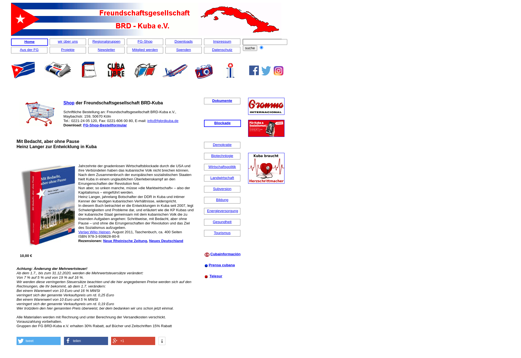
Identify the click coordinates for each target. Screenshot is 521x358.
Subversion (222, 189)
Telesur (216, 276)
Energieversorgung (222, 211)
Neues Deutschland (166, 241)
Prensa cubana (222, 265)
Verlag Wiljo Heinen (94, 232)
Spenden (183, 50)
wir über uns (68, 41)
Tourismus (222, 233)
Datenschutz (222, 50)
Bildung (222, 200)
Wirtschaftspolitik (222, 167)
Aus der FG (29, 50)
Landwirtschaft (222, 178)
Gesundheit (222, 222)
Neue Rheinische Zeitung (125, 241)
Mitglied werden (145, 50)
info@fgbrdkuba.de (163, 121)
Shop (68, 103)
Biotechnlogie (222, 156)
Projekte (68, 50)
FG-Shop (145, 41)
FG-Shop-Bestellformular (105, 125)
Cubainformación (225, 254)
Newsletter (106, 50)
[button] (39, 341)
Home (29, 42)
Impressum (222, 41)
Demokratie (222, 145)
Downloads (183, 41)
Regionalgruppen (106, 41)
